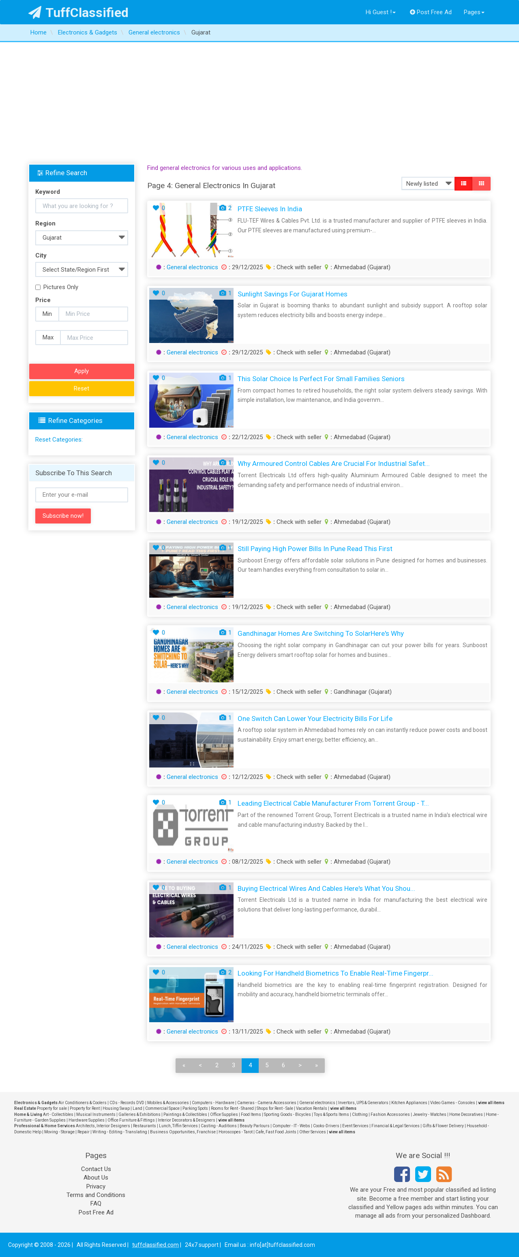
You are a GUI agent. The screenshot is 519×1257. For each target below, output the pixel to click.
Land (137, 1108)
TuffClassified (78, 12)
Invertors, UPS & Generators (363, 1102)
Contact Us (96, 1169)
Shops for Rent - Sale (275, 1108)
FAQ (95, 1203)
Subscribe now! (63, 515)
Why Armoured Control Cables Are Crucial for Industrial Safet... (334, 463)
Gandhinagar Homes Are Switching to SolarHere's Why (321, 633)
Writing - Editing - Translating (119, 1132)
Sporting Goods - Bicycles (287, 1114)
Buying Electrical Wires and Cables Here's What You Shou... (326, 888)
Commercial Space (162, 1108)
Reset (81, 388)
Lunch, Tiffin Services (178, 1126)
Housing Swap (116, 1108)
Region (45, 223)
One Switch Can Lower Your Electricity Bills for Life (315, 718)
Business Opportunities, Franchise (183, 1132)
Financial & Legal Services (395, 1126)
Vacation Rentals (311, 1108)
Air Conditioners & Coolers (82, 1102)
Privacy (95, 1186)
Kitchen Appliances (409, 1102)
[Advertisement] (259, 103)
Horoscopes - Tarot (236, 1132)
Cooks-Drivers (326, 1126)
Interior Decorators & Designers (186, 1120)
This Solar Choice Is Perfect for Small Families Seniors (321, 379)
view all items (491, 1102)
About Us (96, 1177)
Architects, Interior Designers (103, 1126)
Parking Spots (195, 1108)
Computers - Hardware (213, 1102)
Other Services (312, 1132)
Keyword (47, 191)
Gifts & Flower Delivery (443, 1126)
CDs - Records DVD (126, 1102)
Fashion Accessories (390, 1114)
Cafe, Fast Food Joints (275, 1132)
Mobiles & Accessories (168, 1102)
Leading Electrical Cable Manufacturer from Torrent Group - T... (333, 803)
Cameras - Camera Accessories (266, 1102)
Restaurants (144, 1126)
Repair (83, 1132)
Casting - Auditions (219, 1126)
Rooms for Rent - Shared (232, 1108)
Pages (474, 12)
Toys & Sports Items (331, 1114)
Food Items (251, 1114)
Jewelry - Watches (429, 1114)
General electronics (192, 267)
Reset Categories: (59, 439)
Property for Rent (85, 1108)
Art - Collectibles (58, 1114)
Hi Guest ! (381, 12)
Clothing (360, 1114)
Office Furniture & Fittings (131, 1120)
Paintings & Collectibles (185, 1114)
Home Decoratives (466, 1114)
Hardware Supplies (87, 1120)
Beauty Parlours (255, 1126)
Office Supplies (224, 1114)
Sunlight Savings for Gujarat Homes (292, 294)
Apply (81, 371)
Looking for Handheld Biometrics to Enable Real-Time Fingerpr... (335, 973)
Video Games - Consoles (452, 1102)
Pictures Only (56, 287)
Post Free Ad (431, 12)
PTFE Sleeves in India (270, 209)
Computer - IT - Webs (291, 1126)
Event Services (355, 1126)
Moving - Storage (59, 1132)
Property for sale (52, 1108)
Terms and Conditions (95, 1195)
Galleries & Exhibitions (139, 1114)
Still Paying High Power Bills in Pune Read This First (315, 549)
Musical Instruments (96, 1114)
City (41, 255)
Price (43, 300)
